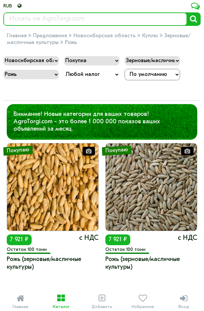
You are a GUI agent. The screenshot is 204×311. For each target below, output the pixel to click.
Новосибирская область (104, 36)
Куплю (150, 36)
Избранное (143, 301)
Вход (183, 301)
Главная (17, 36)
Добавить (101, 301)
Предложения (50, 36)
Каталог (61, 301)
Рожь (71, 42)
